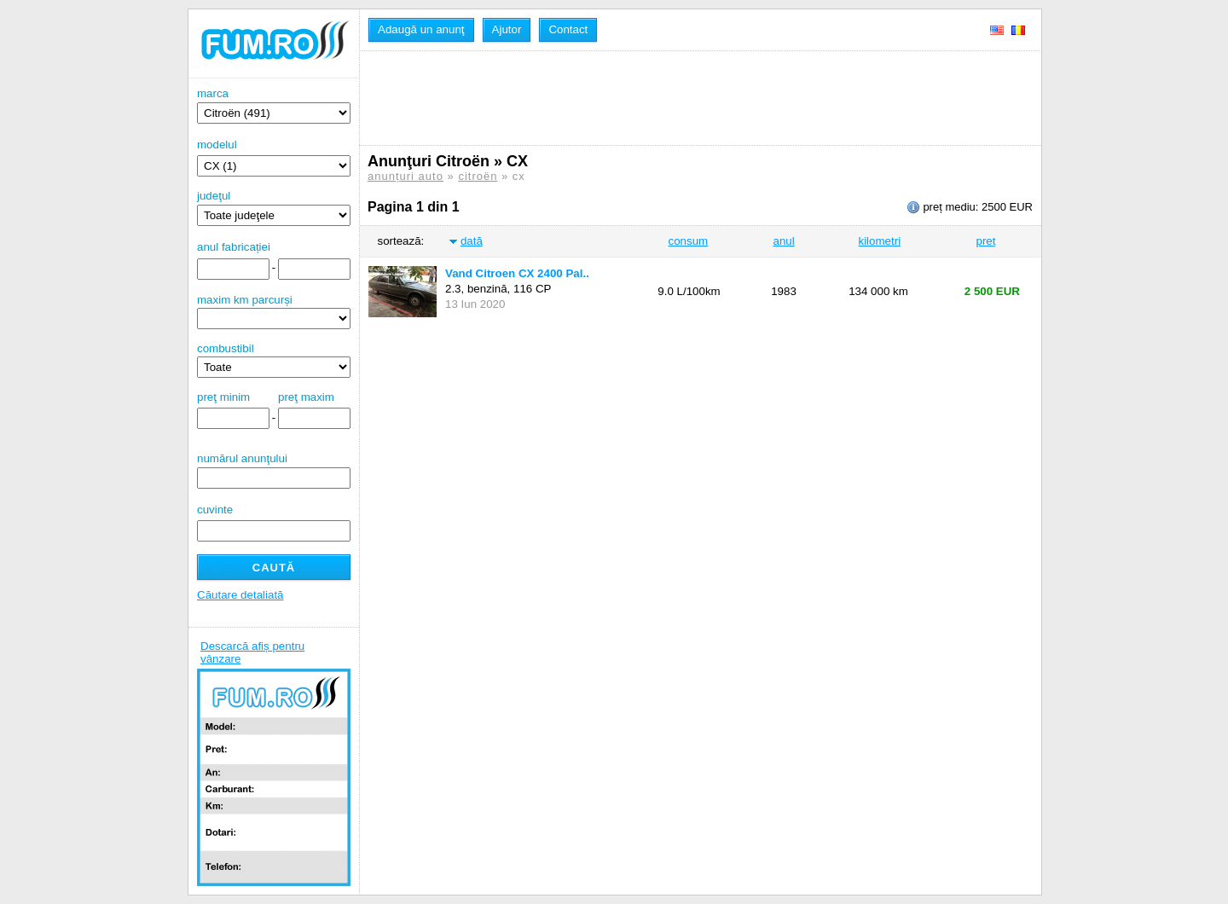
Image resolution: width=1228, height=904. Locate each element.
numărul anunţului (273, 470)
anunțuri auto (405, 176)
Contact (568, 29)
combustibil (225, 348)
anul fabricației (233, 246)
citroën (477, 176)
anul (783, 241)
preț (986, 241)
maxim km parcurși (245, 299)
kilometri (879, 241)
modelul (217, 144)
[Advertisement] (678, 98)
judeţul (273, 207)
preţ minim (223, 397)
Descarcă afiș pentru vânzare (252, 652)
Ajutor (507, 29)
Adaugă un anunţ (421, 29)
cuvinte (215, 509)
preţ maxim (306, 397)
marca (273, 105)
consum (689, 241)
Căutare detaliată (240, 594)
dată (471, 241)
